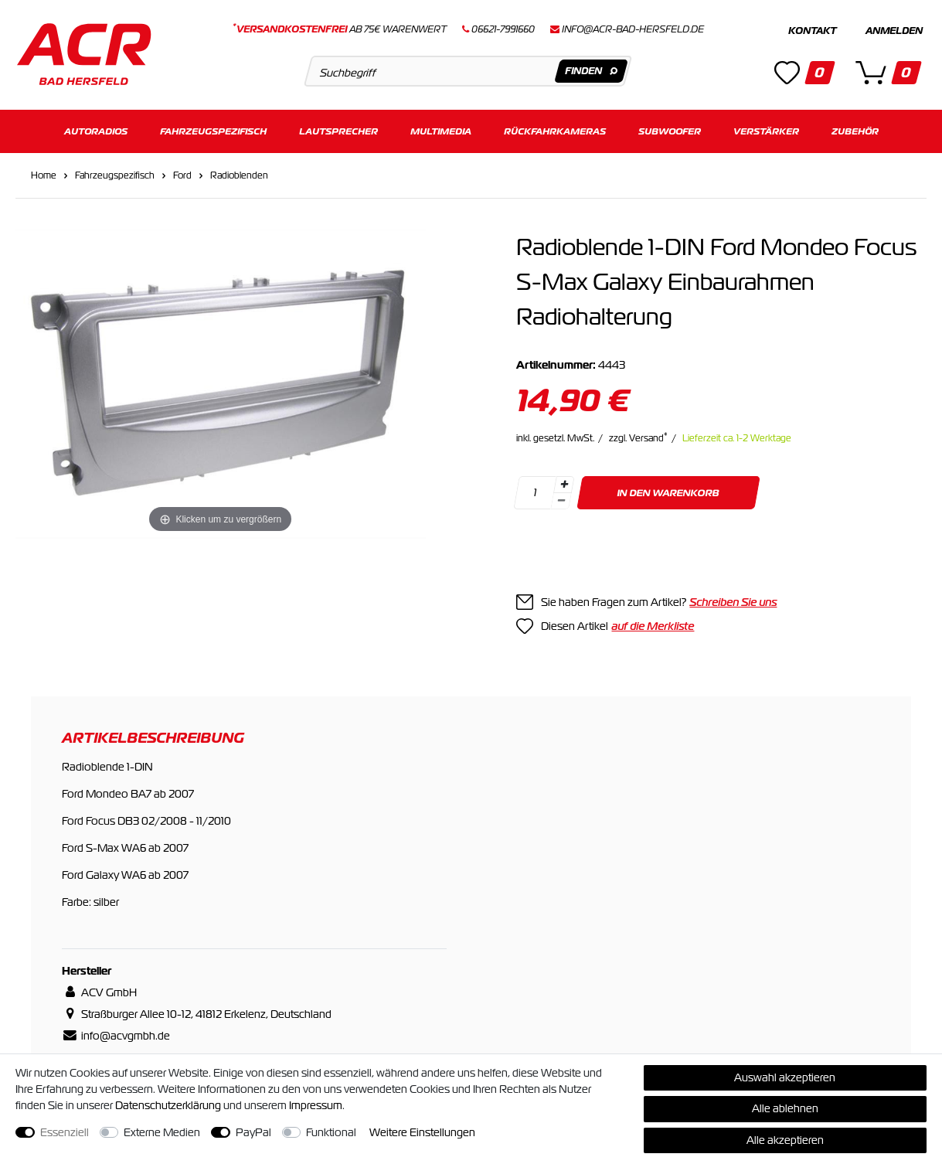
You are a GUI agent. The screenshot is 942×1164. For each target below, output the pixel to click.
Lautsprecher (338, 129)
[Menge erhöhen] (564, 482)
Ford (182, 173)
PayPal (253, 1132)
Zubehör (855, 129)
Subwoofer (669, 129)
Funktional (331, 1132)
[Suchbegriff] (468, 71)
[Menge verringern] (562, 499)
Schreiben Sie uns (733, 600)
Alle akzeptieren (785, 1140)
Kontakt (812, 31)
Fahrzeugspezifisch (213, 129)
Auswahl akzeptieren (784, 1077)
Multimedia (440, 129)
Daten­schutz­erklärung (168, 1105)
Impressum (315, 1105)
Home (43, 173)
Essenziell (64, 1132)
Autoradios (96, 129)
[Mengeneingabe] (535, 490)
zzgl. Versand (638, 436)
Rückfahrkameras (555, 129)
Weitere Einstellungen (422, 1132)
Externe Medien (162, 1132)
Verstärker (766, 129)
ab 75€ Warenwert (340, 29)
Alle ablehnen (785, 1108)
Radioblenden (239, 173)
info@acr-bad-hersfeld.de (633, 29)
